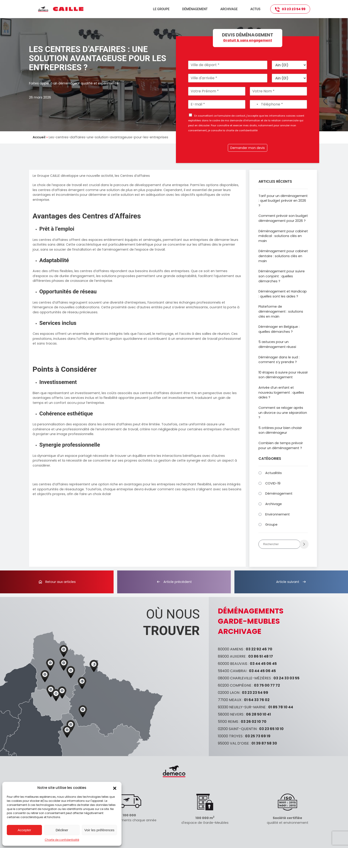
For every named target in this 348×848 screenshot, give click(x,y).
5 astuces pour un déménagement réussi (277, 344)
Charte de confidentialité (62, 840)
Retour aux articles (57, 582)
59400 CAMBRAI (232, 670)
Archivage (229, 9)
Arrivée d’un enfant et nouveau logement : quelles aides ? (281, 392)
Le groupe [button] (161, 9)
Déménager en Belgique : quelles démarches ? (278, 329)
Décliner (62, 830)
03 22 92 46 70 (259, 649)
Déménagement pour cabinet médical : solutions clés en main (283, 236)
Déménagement (278, 493)
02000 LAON (228, 692)
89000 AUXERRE (232, 656)
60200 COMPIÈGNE (234, 685)
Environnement (277, 514)
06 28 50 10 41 (258, 714)
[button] (114, 788)
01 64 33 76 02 (257, 699)
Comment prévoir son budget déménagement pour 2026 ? (283, 218)
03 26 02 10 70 (253, 721)
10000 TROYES (230, 736)
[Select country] (254, 104)
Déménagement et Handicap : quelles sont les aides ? (282, 294)
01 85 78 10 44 (280, 707)
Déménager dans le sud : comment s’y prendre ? (278, 359)
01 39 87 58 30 (264, 743)
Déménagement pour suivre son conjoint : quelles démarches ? (281, 276)
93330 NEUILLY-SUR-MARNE (242, 707)
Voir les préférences (99, 830)
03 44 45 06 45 (263, 663)
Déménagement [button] (195, 9)
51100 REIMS (228, 721)
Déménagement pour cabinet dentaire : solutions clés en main (283, 256)
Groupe (271, 524)
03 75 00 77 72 (267, 685)
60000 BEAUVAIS (232, 663)
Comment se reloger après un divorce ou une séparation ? (282, 412)
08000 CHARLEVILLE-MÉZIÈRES (244, 678)
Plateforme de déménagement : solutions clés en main (280, 311)
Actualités (273, 473)
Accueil (39, 137)
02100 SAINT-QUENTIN (237, 728)
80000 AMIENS (230, 649)
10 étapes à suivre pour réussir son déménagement (283, 375)
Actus (255, 9)
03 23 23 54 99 (290, 9)
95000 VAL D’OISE (233, 743)
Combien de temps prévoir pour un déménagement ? (280, 445)
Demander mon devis (247, 148)
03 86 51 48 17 (260, 656)
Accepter (24, 830)
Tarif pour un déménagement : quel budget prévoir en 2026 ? (283, 201)
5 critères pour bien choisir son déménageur (280, 430)
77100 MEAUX (229, 699)
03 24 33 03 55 (286, 678)
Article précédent (174, 582)
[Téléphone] (278, 104)
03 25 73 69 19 (257, 736)
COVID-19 (272, 483)
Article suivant (291, 582)
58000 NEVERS (230, 714)
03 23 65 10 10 (271, 728)
